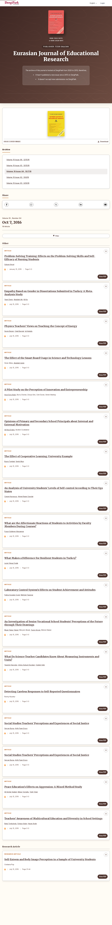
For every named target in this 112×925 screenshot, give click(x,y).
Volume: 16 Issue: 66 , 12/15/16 (17, 160)
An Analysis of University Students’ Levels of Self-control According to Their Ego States (52, 502)
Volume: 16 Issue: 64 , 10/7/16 (18, 171)
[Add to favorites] (106, 251)
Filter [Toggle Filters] (56, 236)
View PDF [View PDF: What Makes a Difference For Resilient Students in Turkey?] (101, 590)
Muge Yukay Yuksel (12, 648)
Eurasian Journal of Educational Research (56, 56)
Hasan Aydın (33, 855)
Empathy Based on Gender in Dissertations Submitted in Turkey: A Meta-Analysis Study (49, 295)
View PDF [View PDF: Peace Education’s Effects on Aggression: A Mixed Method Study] (101, 830)
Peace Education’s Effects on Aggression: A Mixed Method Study (44, 813)
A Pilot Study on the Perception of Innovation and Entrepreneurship (46, 396)
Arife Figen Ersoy (22, 751)
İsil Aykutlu (29, 335)
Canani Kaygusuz (11, 508)
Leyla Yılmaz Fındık (12, 578)
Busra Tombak (10, 472)
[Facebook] (7, 205)
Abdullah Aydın (20, 368)
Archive (6, 149)
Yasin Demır (9, 302)
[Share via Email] (105, 205)
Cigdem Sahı (41, 685)
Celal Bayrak (20, 335)
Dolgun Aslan (23, 855)
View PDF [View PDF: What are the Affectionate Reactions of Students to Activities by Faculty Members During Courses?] (101, 557)
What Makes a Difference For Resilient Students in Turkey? (41, 573)
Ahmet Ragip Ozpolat (26, 508)
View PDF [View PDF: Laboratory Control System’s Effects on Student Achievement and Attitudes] (101, 624)
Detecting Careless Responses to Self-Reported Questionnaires (43, 713)
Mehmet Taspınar (28, 612)
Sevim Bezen (10, 335)
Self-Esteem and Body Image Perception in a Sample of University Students (50, 892)
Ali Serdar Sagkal (11, 818)
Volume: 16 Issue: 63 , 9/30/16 (17, 183)
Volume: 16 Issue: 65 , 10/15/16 (17, 166)
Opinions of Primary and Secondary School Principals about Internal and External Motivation (49, 432)
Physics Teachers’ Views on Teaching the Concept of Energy (41, 330)
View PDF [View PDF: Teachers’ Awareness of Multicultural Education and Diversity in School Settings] (101, 867)
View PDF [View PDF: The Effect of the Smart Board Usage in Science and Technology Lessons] (101, 380)
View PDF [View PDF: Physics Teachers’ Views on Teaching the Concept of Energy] (101, 347)
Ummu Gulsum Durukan (27, 685)
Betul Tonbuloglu (11, 855)
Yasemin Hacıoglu (11, 685)
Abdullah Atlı (19, 302)
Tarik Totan (34, 818)
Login (102, 3)
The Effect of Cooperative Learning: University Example (39, 466)
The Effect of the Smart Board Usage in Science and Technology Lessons (48, 363)
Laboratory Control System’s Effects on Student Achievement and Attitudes (50, 606)
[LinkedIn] (81, 205)
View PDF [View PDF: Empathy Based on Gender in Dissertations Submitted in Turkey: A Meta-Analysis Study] (101, 314)
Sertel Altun (20, 472)
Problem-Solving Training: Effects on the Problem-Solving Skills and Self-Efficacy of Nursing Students (50, 259)
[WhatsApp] (31, 205)
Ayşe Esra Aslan (11, 402)
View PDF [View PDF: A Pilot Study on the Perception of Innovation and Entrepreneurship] (101, 414)
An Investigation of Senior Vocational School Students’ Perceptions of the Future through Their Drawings (50, 641)
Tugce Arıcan (36, 648)
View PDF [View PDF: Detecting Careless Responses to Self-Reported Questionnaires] (101, 730)
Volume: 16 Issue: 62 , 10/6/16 (17, 177)
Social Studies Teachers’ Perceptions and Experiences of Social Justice (47, 746)
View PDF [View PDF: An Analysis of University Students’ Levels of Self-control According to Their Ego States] (101, 520)
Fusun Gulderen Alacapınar (15, 545)
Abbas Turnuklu (24, 818)
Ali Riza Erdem (10, 438)
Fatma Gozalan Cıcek (13, 612)
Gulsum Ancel (10, 265)
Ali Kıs (26, 302)
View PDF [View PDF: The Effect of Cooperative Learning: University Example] (101, 484)
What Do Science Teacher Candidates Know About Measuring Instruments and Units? (52, 678)
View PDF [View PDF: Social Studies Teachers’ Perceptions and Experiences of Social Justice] (101, 763)
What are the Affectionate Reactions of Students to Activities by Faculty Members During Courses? (48, 538)
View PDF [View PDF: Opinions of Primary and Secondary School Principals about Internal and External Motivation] (101, 450)
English (93, 3)
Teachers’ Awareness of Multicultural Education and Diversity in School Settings (48, 848)
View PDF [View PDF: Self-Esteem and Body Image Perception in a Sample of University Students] (101, 909)
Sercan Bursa (10, 751)
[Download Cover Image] (103, 141)
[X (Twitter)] (56, 205)
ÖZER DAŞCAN (62, 47)
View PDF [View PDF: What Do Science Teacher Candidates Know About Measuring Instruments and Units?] (101, 697)
